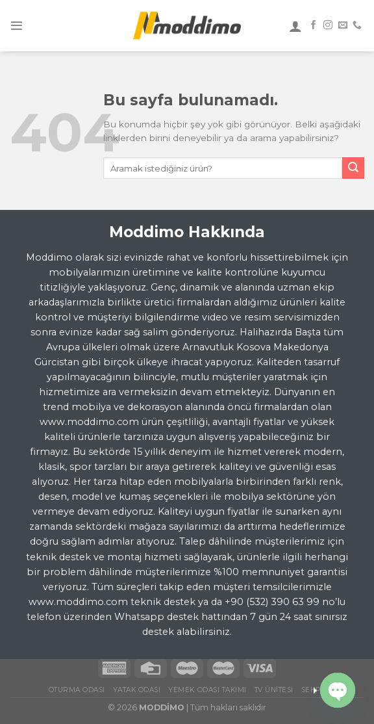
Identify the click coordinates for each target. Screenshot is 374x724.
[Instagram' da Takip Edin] (327, 25)
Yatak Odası (137, 690)
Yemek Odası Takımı (207, 690)
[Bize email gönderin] (342, 25)
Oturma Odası (77, 690)
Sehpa (313, 690)
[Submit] (353, 168)
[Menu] (16, 25)
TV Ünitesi (274, 690)
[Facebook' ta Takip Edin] (313, 25)
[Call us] (357, 25)
